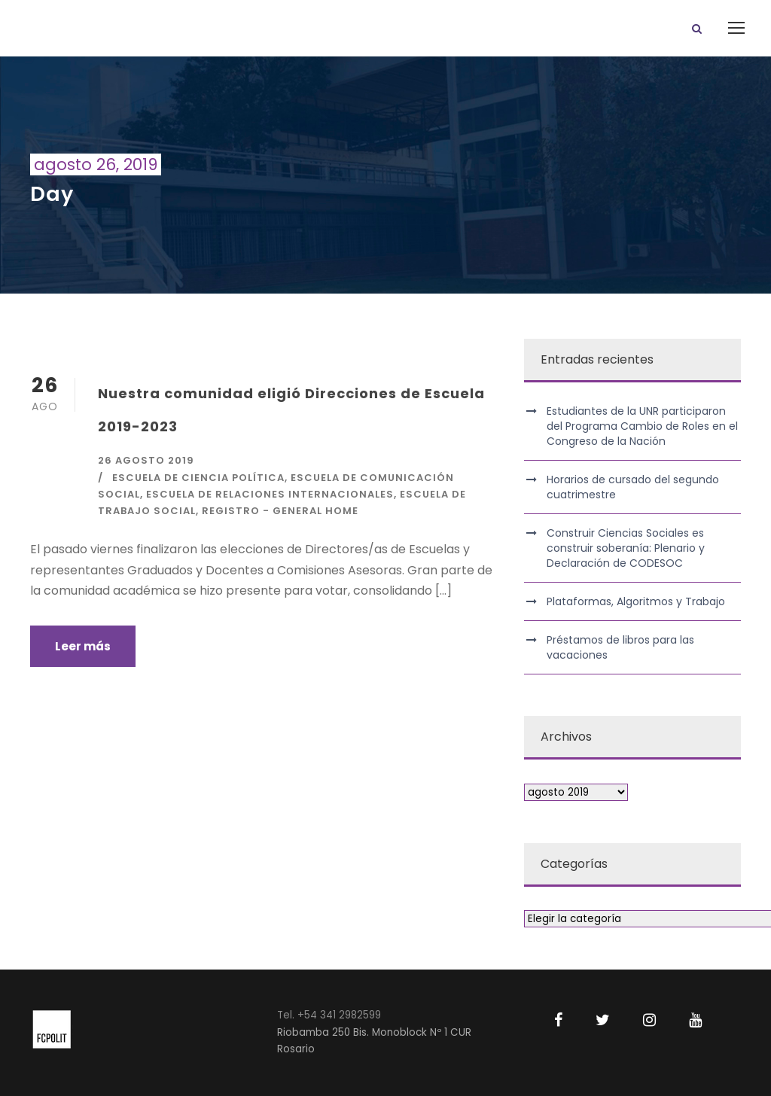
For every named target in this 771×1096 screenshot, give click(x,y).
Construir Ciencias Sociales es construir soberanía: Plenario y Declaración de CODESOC (626, 548)
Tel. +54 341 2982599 (329, 1015)
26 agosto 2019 (146, 460)
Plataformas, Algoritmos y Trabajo (636, 601)
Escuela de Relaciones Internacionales (270, 494)
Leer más (83, 646)
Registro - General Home (280, 511)
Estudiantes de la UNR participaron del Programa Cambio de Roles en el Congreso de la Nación (642, 426)
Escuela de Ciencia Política (198, 477)
